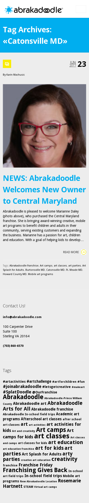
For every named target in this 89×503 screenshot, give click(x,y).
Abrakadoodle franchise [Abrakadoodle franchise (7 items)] (52, 409)
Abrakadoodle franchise (23, 265)
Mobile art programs (40, 274)
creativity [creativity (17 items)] (64, 459)
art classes (60, 265)
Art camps (46, 265)
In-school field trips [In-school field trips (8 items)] (43, 476)
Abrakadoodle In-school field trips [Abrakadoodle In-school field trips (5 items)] (29, 414)
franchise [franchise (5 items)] (10, 465)
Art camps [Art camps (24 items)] (51, 429)
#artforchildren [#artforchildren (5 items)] (64, 381)
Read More (74, 252)
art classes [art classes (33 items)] (52, 436)
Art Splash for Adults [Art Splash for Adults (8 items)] (41, 454)
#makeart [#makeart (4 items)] (78, 387)
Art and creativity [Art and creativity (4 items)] (23, 431)
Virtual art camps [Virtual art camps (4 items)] (45, 486)
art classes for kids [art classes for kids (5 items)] (32, 443)
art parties (74, 265)
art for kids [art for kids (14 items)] (49, 448)
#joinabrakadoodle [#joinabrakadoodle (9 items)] (22, 386)
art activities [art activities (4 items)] (37, 424)
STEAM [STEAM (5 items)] (28, 486)
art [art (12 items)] (24, 424)
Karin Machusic (15, 74)
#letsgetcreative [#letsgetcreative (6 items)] (56, 387)
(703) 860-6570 (13, 346)
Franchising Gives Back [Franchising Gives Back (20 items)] (35, 470)
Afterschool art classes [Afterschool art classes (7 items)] (41, 419)
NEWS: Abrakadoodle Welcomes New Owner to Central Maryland (44, 189)
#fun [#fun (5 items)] (81, 381)
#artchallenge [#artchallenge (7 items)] (39, 381)
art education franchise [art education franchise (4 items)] (18, 448)
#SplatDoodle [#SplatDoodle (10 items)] (17, 391)
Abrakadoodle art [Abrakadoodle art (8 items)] (30, 403)
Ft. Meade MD (74, 269)
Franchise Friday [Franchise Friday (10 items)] (35, 464)
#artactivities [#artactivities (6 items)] (14, 381)
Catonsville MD (55, 269)
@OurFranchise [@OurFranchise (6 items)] (44, 392)
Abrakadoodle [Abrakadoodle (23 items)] (23, 397)
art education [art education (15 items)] (65, 442)
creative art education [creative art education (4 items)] (36, 460)
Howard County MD (15, 274)
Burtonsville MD (35, 269)
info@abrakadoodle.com (22, 317)
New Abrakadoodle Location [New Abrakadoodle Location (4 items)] (38, 481)
